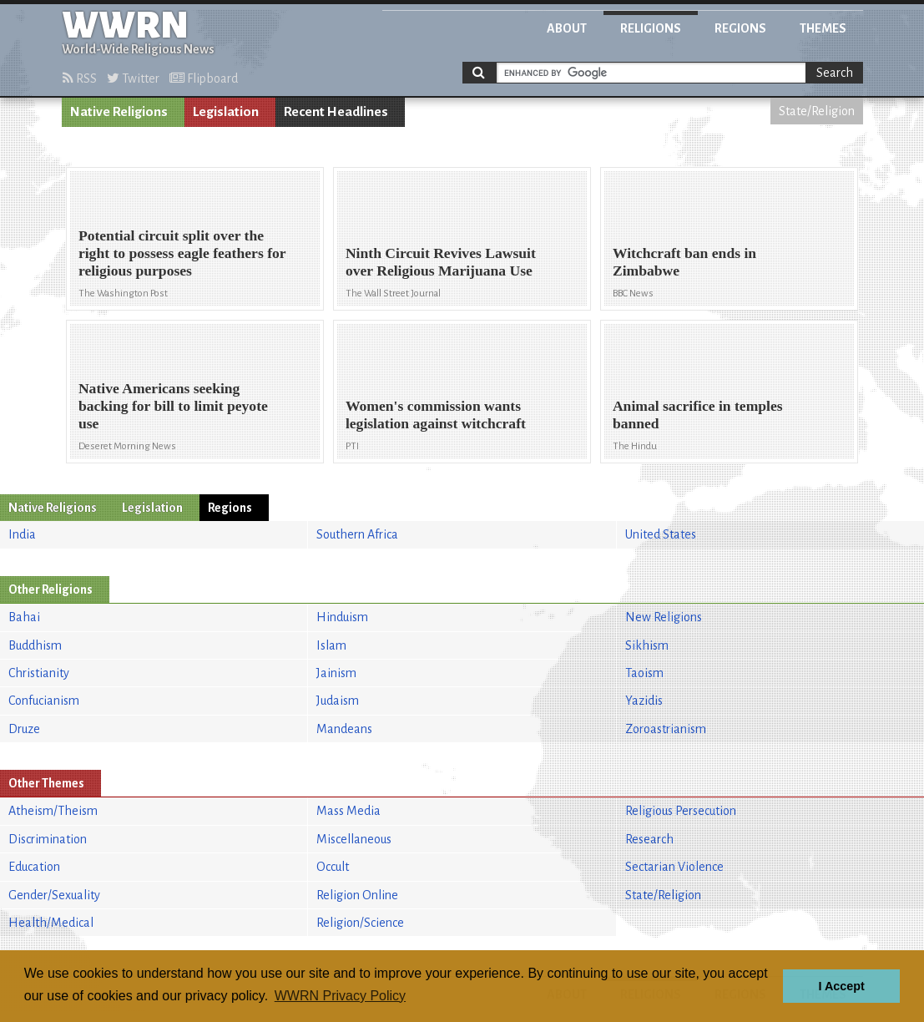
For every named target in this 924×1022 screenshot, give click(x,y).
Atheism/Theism (53, 810)
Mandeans (344, 729)
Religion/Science (360, 922)
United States (660, 534)
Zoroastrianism (665, 729)
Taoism (644, 673)
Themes (823, 28)
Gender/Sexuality (54, 895)
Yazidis (644, 700)
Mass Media (348, 810)
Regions (740, 28)
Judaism (337, 700)
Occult (332, 866)
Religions (650, 28)
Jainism (336, 673)
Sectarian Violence (674, 866)
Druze (24, 729)
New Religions (663, 617)
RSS (80, 78)
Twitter (133, 78)
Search (834, 72)
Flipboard (203, 78)
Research (649, 839)
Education (34, 866)
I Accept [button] (841, 986)
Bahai (24, 617)
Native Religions (119, 111)
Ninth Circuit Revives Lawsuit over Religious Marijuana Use (441, 262)
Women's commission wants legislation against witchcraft (436, 414)
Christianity (38, 673)
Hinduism (342, 617)
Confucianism (43, 700)
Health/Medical (50, 922)
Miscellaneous (353, 839)
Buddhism (35, 645)
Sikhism (647, 645)
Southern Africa (357, 534)
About (567, 28)
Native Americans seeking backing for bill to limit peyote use (173, 406)
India (22, 534)
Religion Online (357, 895)
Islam (331, 645)
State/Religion (817, 111)
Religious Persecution (680, 810)
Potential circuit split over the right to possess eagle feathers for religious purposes (181, 253)
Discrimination (47, 839)
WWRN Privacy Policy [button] (340, 996)
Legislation (226, 111)
